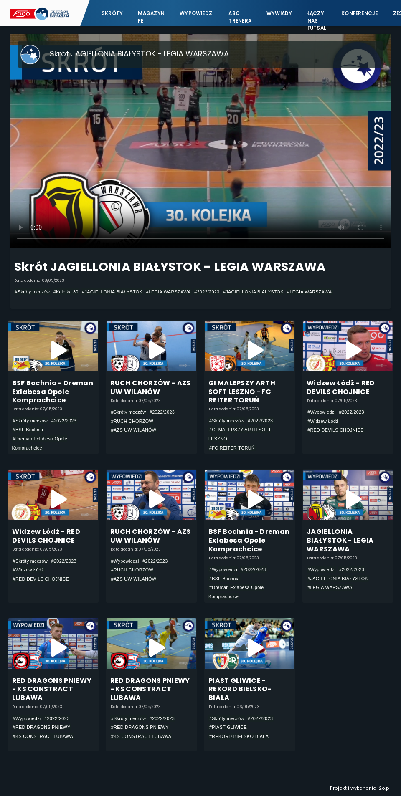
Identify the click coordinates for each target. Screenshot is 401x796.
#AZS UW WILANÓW (134, 429)
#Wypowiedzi (321, 411)
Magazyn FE (151, 17)
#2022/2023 (206, 291)
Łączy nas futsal (316, 17)
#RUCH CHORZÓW (132, 421)
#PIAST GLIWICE (228, 727)
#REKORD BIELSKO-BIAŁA (239, 736)
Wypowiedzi (196, 13)
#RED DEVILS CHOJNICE (335, 429)
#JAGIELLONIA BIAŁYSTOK (112, 291)
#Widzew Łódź (322, 421)
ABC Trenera (239, 17)
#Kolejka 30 (66, 291)
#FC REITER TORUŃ (232, 447)
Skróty (112, 13)
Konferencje (359, 13)
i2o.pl (384, 788)
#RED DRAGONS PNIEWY (42, 727)
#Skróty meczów (32, 291)
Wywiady (279, 13)
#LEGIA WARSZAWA (168, 291)
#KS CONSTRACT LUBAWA (43, 736)
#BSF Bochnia (28, 429)
